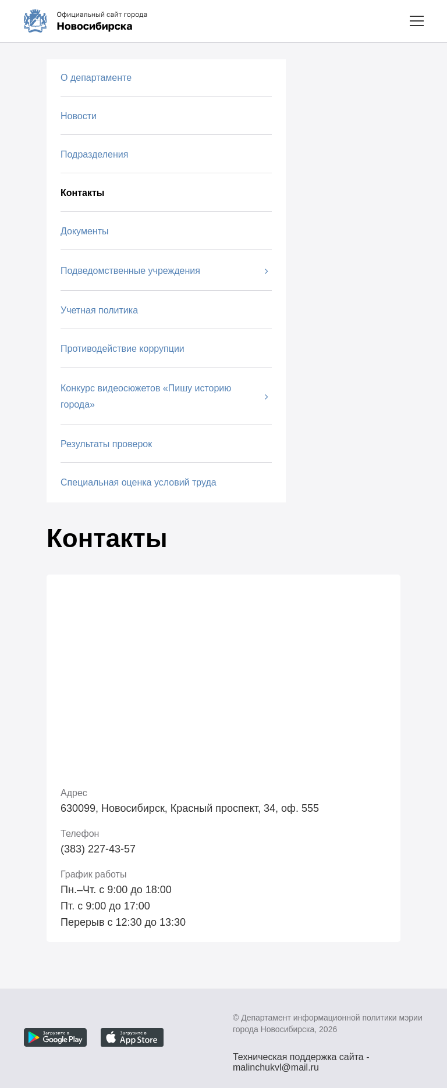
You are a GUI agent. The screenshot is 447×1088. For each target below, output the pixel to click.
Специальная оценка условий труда (139, 482)
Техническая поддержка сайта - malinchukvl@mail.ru (301, 1058)
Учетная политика (99, 310)
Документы (84, 231)
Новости (79, 116)
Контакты (82, 193)
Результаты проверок (106, 444)
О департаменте (96, 78)
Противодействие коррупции (123, 349)
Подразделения (94, 154)
